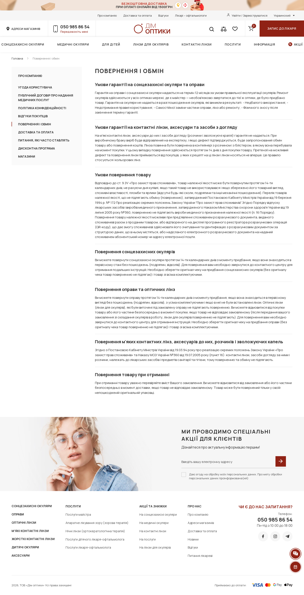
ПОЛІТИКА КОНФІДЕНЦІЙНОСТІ (42, 108)
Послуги (233, 44)
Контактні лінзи (197, 44)
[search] (211, 28)
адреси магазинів (25, 29)
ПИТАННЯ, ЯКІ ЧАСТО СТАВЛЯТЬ (43, 140)
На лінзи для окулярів (155, 547)
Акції (298, 44)
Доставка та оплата (137, 15)
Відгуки (163, 15)
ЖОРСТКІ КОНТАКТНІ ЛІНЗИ (33, 539)
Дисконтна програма (36, 148)
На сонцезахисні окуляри (158, 514)
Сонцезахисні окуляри (22, 44)
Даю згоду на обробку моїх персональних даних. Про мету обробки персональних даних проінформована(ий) (235, 476)
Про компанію (107, 15)
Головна (17, 58)
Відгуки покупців (33, 116)
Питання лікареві (200, 556)
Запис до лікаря (281, 28)
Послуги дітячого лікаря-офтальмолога (95, 539)
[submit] (280, 461)
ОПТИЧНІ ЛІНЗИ (24, 522)
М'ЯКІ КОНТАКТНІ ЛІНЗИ (30, 531)
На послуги (147, 539)
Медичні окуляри (73, 44)
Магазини (26, 156)
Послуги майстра (78, 514)
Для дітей (111, 44)
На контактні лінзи (152, 531)
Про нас (194, 506)
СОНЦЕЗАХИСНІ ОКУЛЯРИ (32, 506)
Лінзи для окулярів (151, 44)
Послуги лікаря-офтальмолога (88, 547)
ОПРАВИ (18, 514)
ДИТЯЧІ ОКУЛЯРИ (25, 547)
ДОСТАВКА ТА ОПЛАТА (36, 132)
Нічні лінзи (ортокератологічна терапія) (95, 531)
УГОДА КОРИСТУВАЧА (35, 87)
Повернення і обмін (46, 58)
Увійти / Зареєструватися (249, 15)
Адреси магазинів (201, 523)
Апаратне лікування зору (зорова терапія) (97, 523)
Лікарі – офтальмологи (191, 15)
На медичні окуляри (154, 523)
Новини (193, 539)
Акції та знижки (153, 506)
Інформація (264, 44)
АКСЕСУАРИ (21, 555)
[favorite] (234, 28)
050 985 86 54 (75, 27)
